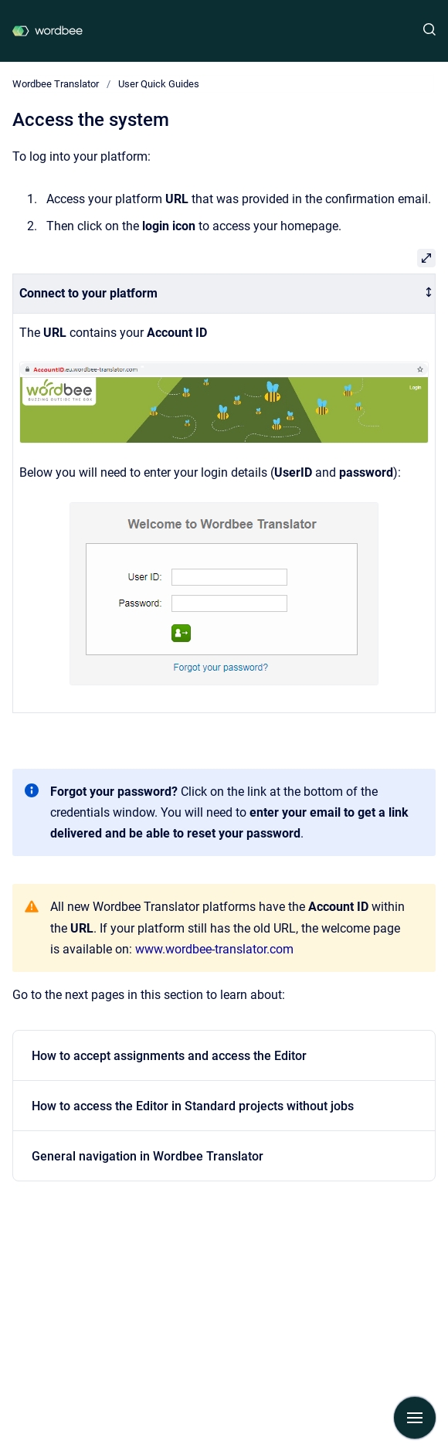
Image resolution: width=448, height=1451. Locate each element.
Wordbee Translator (55, 84)
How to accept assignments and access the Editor (169, 1055)
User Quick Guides (158, 84)
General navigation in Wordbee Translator (147, 1156)
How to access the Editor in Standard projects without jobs (193, 1106)
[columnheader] (224, 294)
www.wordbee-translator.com (214, 949)
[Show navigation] (415, 1418)
